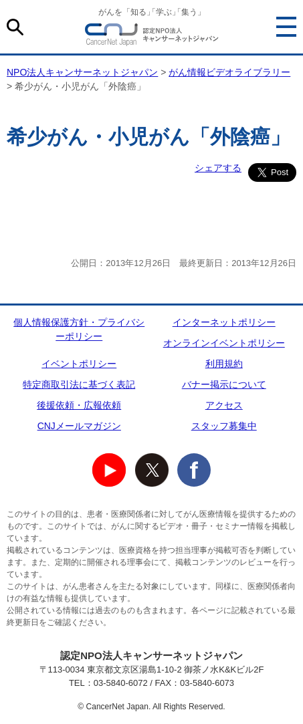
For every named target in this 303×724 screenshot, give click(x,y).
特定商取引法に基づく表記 (79, 384)
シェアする (218, 167)
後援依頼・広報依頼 (79, 405)
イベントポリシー (78, 363)
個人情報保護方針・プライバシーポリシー (78, 329)
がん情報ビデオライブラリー (229, 72)
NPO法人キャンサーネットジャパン (152, 36)
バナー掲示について (224, 384)
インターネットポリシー (224, 322)
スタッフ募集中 (224, 425)
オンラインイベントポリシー (224, 343)
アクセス (224, 405)
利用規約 (224, 363)
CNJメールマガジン (79, 425)
